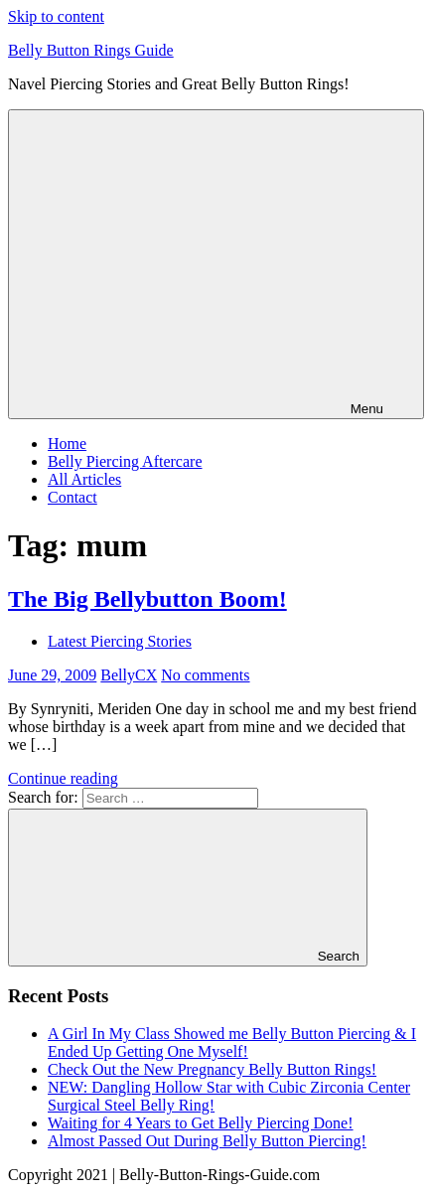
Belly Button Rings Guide (91, 50)
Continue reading (63, 778)
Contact (72, 497)
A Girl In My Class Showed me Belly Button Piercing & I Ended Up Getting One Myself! (232, 1042)
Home (67, 443)
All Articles (84, 479)
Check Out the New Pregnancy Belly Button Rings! (212, 1069)
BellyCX (128, 675)
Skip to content (56, 16)
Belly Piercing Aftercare (125, 461)
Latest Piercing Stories (120, 641)
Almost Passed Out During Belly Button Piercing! (207, 1140)
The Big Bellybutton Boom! (147, 599)
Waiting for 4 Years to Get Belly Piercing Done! (201, 1123)
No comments (205, 675)
